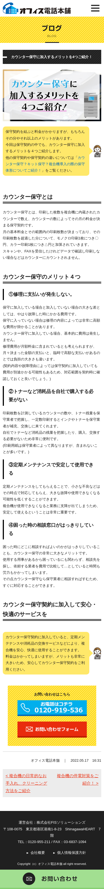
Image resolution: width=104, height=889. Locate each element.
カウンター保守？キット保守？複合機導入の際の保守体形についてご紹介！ (45, 164)
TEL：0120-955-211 (34, 842)
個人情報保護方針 (71, 853)
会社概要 (38, 853)
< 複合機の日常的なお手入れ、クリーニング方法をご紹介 (26, 783)
